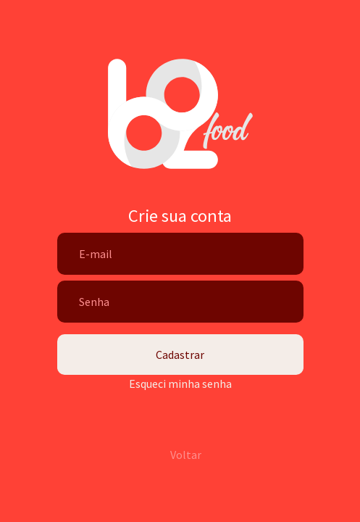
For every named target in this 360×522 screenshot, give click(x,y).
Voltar (185, 454)
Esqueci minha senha (180, 383)
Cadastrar (180, 354)
